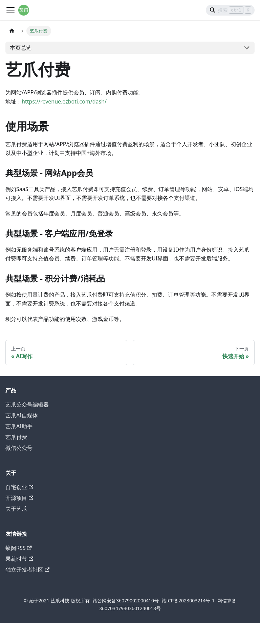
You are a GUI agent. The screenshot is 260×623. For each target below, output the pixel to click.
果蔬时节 (19, 558)
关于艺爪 (16, 508)
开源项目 (19, 498)
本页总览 (20, 47)
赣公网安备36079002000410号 (125, 600)
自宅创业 (19, 487)
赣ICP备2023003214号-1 (188, 600)
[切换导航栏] (10, 10)
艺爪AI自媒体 (21, 415)
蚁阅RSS (18, 548)
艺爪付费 (16, 437)
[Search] (230, 10)
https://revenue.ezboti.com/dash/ (64, 101)
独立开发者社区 (27, 569)
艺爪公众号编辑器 (27, 404)
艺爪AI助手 (18, 426)
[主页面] (11, 31)
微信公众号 (18, 448)
